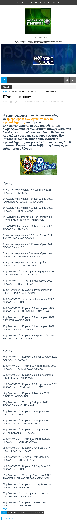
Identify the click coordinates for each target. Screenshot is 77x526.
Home (5, 92)
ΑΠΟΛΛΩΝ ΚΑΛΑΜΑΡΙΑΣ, (40, 102)
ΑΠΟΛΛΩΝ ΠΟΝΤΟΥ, (56, 102)
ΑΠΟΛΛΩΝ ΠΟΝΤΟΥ (34, 92)
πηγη (5, 508)
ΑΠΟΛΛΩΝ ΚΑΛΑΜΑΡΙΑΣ (17, 92)
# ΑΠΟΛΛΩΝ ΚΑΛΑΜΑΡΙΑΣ (17, 512)
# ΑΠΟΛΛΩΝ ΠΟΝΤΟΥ (35, 512)
